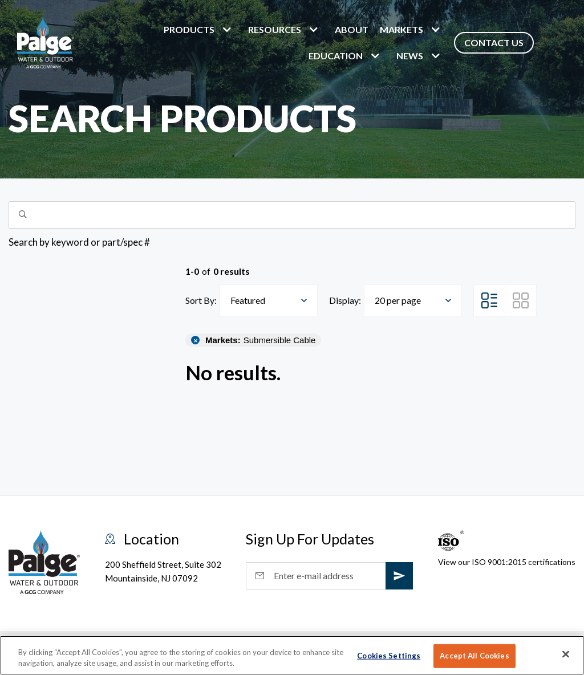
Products (189, 29)
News (409, 55)
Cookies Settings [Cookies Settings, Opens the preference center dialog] (388, 655)
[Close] (565, 654)
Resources (274, 29)
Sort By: (201, 300)
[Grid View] (521, 300)
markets (401, 29)
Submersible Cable (260, 340)
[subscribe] (399, 575)
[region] (292, 655)
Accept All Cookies (474, 655)
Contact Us (494, 42)
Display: (345, 300)
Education (336, 55)
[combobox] (269, 300)
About (351, 29)
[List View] (489, 300)
